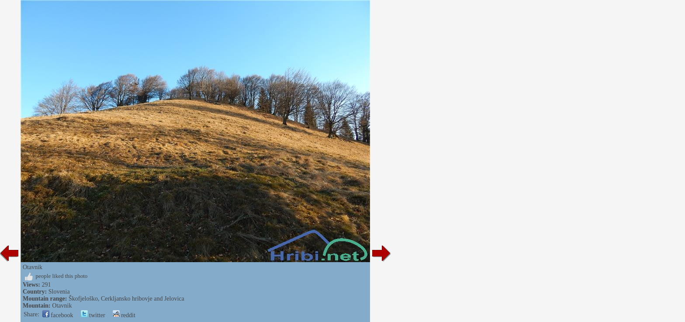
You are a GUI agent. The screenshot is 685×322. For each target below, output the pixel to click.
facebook (57, 315)
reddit (124, 315)
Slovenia (59, 291)
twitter (93, 315)
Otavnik (62, 305)
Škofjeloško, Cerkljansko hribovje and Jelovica (126, 298)
